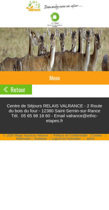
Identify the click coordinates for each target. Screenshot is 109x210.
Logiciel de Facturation (66, 138)
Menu (54, 78)
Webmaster (23, 138)
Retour (18, 89)
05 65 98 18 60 (35, 115)
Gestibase (40, 138)
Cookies (97, 135)
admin (90, 138)
